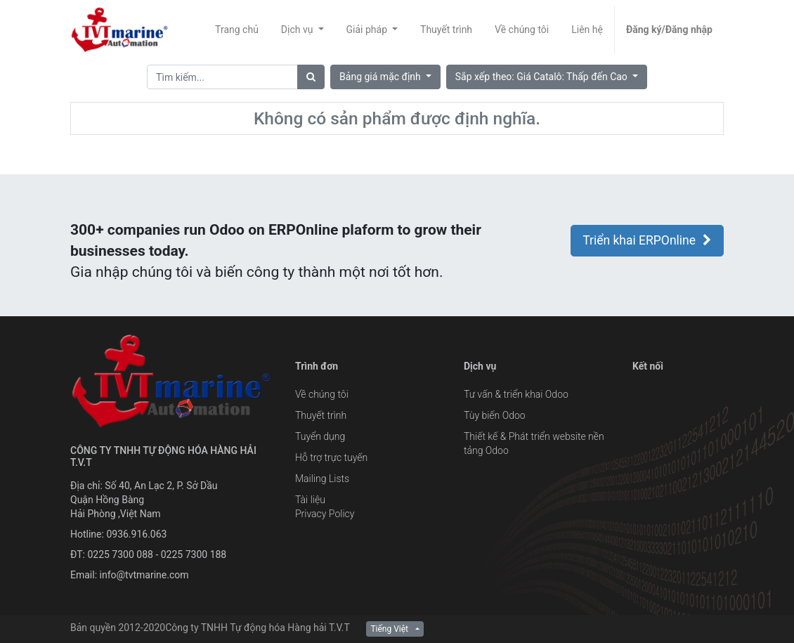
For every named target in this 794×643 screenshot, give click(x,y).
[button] (546, 77)
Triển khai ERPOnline (647, 240)
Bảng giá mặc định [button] (381, 76)
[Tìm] (311, 77)
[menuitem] (237, 29)
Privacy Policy (324, 513)
